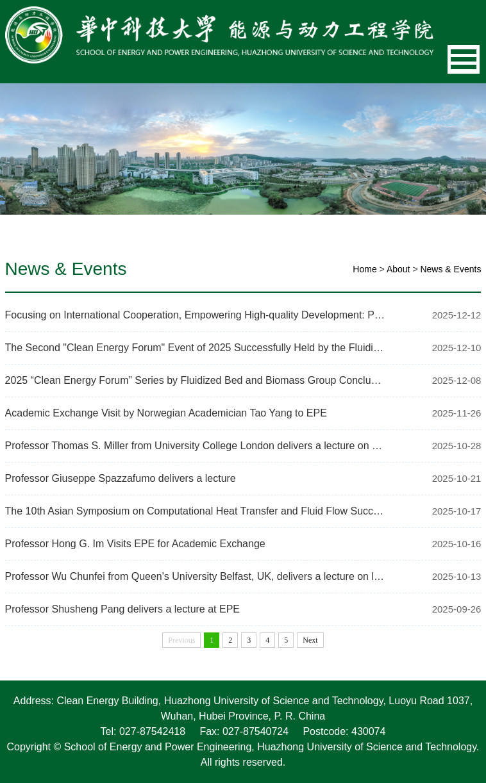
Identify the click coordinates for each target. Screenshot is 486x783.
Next (310, 640)
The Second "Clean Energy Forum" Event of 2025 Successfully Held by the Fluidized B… (195, 347)
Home (364, 269)
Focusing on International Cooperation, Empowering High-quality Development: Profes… (195, 314)
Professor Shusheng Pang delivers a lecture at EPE (122, 609)
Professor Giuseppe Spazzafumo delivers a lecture (120, 478)
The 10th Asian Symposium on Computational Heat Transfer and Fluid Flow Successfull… (195, 511)
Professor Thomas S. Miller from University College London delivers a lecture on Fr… (195, 445)
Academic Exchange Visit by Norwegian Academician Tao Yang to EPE (166, 413)
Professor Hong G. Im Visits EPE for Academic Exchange (135, 543)
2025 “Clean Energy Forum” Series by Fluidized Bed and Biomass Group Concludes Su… (195, 380)
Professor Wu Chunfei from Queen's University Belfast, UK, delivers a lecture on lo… (195, 576)
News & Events (450, 269)
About (398, 269)
